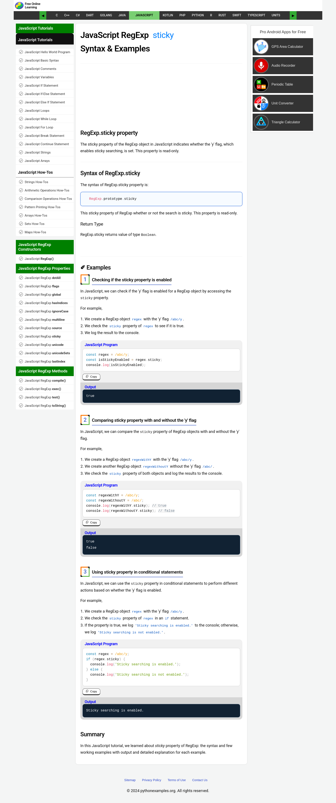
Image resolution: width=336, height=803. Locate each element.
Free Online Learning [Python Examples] (32, 5)
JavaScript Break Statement (41, 136)
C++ (67, 15)
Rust (222, 15)
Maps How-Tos (32, 232)
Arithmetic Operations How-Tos (44, 190)
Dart (90, 15)
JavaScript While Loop (37, 119)
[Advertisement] (282, 204)
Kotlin (168, 15)
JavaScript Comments (37, 69)
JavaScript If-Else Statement (42, 94)
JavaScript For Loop (36, 127)
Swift (236, 15)
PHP (182, 15)
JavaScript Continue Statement (44, 144)
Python (198, 15)
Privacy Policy (151, 779)
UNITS (276, 15)
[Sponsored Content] (281, 97)
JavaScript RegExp (40, 278)
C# (78, 15)
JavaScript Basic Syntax (39, 60)
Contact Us (199, 779)
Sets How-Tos (31, 224)
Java (122, 15)
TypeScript (256, 15)
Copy (93, 376)
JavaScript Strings (35, 152)
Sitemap (130, 779)
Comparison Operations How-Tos (45, 199)
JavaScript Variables (36, 77)
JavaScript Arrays (34, 161)
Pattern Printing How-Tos (39, 207)
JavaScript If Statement (38, 85)
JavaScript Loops (34, 110)
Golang (106, 15)
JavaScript (144, 15)
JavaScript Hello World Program (44, 52)
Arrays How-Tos (33, 215)
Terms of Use (177, 779)
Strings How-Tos (33, 182)
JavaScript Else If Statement (42, 102)
